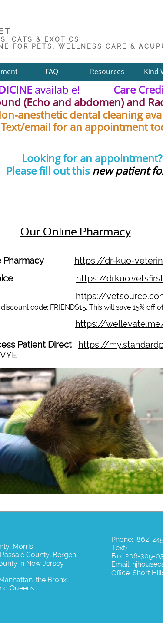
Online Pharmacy (87, 231)
